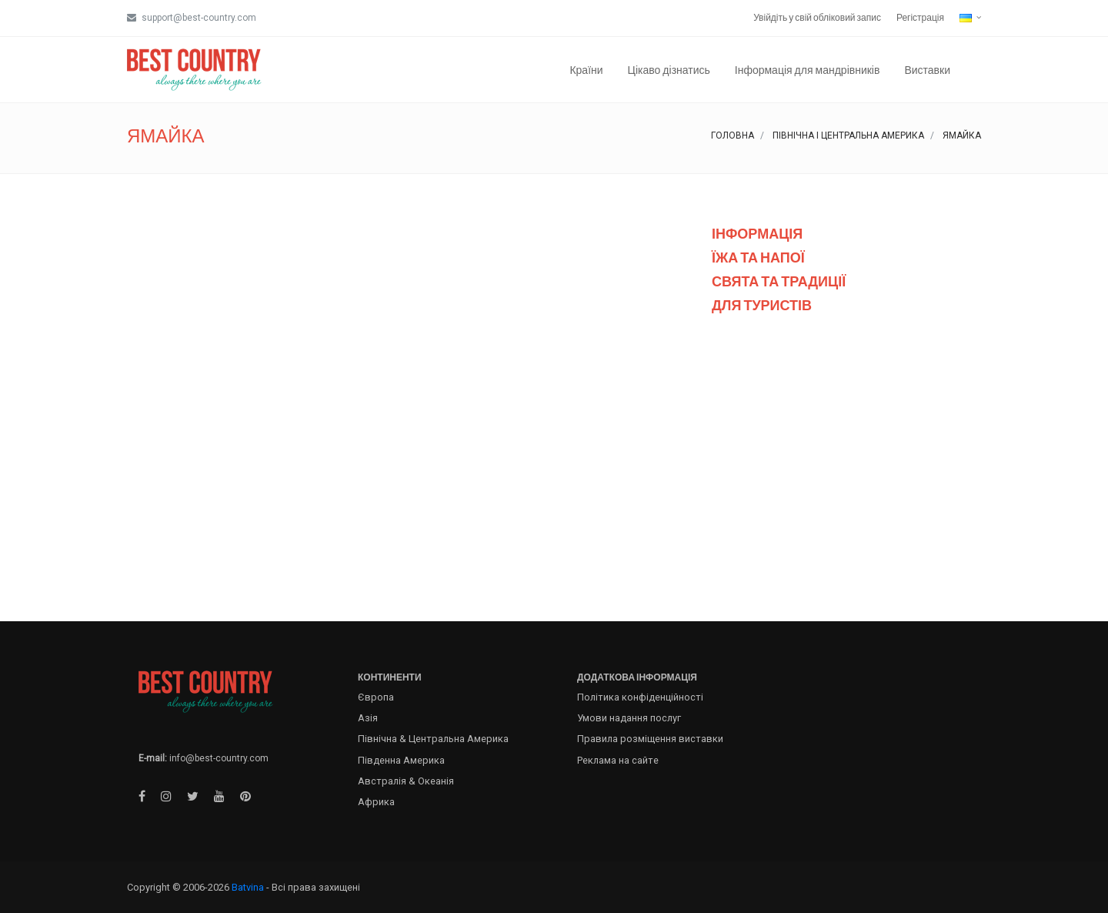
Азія (368, 718)
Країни (585, 69)
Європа (376, 697)
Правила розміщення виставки (650, 738)
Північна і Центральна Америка (848, 135)
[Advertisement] (846, 464)
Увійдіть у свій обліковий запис (817, 17)
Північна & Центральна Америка (433, 738)
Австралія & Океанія (406, 781)
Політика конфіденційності (640, 697)
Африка (376, 802)
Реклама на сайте (618, 760)
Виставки (927, 69)
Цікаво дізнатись (669, 69)
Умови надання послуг (629, 718)
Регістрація (920, 17)
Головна (732, 135)
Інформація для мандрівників (807, 69)
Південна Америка (401, 760)
